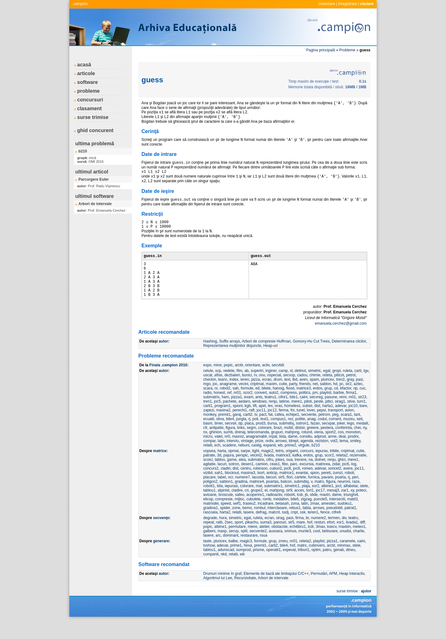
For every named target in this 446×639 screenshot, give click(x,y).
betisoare (329, 548)
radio (207, 410)
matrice (160, 468)
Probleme (347, 50)
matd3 (352, 516)
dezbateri (232, 392)
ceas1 (275, 481)
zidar (336, 481)
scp (218, 388)
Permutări (319, 591)
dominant (230, 553)
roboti (349, 490)
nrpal (273, 454)
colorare (265, 445)
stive (351, 419)
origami (292, 468)
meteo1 (359, 544)
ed (257, 406)
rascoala (210, 530)
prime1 (236, 563)
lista (282, 454)
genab (338, 567)
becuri (271, 494)
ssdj (285, 530)
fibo (285, 481)
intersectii (337, 516)
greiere (312, 445)
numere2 (318, 535)
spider (225, 525)
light (255, 468)
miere (252, 544)
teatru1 (270, 414)
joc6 (345, 481)
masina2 (223, 427)
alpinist (223, 508)
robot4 (289, 512)
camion (262, 481)
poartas (272, 499)
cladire (236, 508)
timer (219, 441)
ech (217, 463)
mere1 (296, 419)
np (355, 406)
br (307, 535)
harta (221, 468)
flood (290, 406)
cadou (302, 392)
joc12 (272, 427)
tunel (301, 427)
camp (283, 388)
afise (218, 392)
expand (269, 463)
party (293, 401)
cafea (279, 432)
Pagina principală (320, 50)
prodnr (353, 454)
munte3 (305, 548)
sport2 (330, 449)
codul (322, 436)
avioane (209, 512)
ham (225, 414)
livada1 (352, 540)
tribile (334, 468)
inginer (270, 388)
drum (277, 397)
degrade (210, 535)
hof (309, 540)
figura (230, 445)
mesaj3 (333, 508)
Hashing (210, 359)
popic (228, 382)
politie (300, 436)
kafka (296, 473)
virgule (303, 463)
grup (328, 406)
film (239, 388)
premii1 (224, 432)
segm (251, 445)
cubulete (253, 516)
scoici (208, 477)
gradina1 (210, 525)
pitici (329, 419)
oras (278, 423)
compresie (223, 516)
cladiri (225, 486)
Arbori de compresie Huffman (266, 359)
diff (362, 540)
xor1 (340, 540)
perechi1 (239, 427)
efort (330, 540)
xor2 (315, 503)
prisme (258, 567)
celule (208, 388)
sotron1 (302, 441)
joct (339, 503)
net (315, 401)
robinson (260, 486)
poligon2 (210, 499)
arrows (281, 458)
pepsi (321, 427)
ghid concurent (95, 130)
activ (265, 382)
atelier (264, 544)
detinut (300, 388)
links (241, 445)
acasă (84, 64)
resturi (319, 540)
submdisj (286, 441)
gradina (241, 499)
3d (219, 473)
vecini (243, 401)
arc (218, 553)
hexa (248, 563)
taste (207, 558)
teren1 (313, 530)
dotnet (320, 477)
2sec (228, 540)
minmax (343, 563)
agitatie (209, 481)
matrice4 (256, 499)
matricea (323, 481)
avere (348, 486)
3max (320, 544)
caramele (347, 558)
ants (259, 414)
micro (207, 454)
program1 (223, 423)
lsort (260, 490)
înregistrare (347, 4)
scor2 (247, 410)
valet (218, 454)
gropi (336, 388)
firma (299, 535)
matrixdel (211, 521)
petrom (324, 432)
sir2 (348, 401)
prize (259, 458)
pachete (229, 419)
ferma (284, 427)
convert (260, 410)
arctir (239, 382)
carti (358, 388)
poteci (361, 508)
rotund (306, 449)
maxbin (344, 544)
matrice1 (286, 490)
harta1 (327, 423)
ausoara (275, 548)
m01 (352, 414)
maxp (221, 548)
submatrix (211, 414)
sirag (280, 535)
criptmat (257, 401)
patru (327, 567)
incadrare (265, 521)
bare (363, 423)
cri (247, 508)
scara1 (346, 432)
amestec (328, 521)
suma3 (266, 540)
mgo (206, 401)
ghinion (215, 449)
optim (316, 567)
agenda (306, 458)
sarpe (245, 468)
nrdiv (269, 458)
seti (360, 436)
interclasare (277, 525)
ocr (230, 494)
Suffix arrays (229, 359)
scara (207, 406)
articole (86, 73)
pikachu (251, 540)
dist (317, 423)
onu (262, 392)
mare (300, 540)
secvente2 (258, 548)
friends (305, 401)
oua (289, 477)
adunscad (226, 567)
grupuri (277, 449)
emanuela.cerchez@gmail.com (341, 341)
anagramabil (256, 454)
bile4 (230, 436)
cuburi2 (275, 486)
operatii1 (273, 567)
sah (235, 406)
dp (240, 441)
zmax (314, 521)
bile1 (293, 414)
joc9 (296, 486)
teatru (353, 535)
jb (306, 512)
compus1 (278, 436)
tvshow (209, 563)
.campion (80, 4)
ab (246, 388)
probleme (88, 91)
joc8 (287, 486)
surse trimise (93, 117)
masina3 (248, 490)
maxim (271, 401)
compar (209, 458)
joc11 (261, 427)
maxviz (238, 454)
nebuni (243, 463)
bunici (247, 392)
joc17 (320, 508)
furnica (313, 494)
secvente (308, 432)
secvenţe (161, 535)
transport (335, 427)
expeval (289, 567)
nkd (223, 571)
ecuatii (208, 436)
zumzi (337, 490)
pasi (359, 397)
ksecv (332, 544)
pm (315, 410)
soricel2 (334, 486)
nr (216, 406)
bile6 (295, 516)
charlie (358, 548)
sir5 (281, 494)
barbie (338, 410)
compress (288, 410)
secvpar (328, 441)
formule (247, 406)
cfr (205, 445)
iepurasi (231, 503)
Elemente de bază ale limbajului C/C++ (276, 591)
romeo (307, 486)
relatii (207, 463)
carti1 (207, 423)
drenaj (240, 449)
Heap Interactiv (351, 591)
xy (352, 508)
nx (205, 449)
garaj (237, 432)
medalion (281, 516)
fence (325, 530)
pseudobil (334, 525)
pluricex (327, 397)
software (87, 82)
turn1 (361, 419)
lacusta (258, 494)
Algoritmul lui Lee (217, 595)
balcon (286, 499)
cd (336, 406)
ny (365, 445)
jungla (241, 436)
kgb (248, 423)
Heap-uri (270, 363)
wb (280, 463)
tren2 (340, 397)
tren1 (207, 419)
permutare (237, 544)
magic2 (267, 468)
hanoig (278, 406)
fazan (315, 441)
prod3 (260, 441)
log (353, 481)
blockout (232, 490)
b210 (82, 151)
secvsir (230, 441)
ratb (219, 540)
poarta (340, 494)
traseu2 (249, 521)
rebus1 (295, 525)
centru (246, 486)
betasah (282, 521)
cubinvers (317, 563)
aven (304, 397)
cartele (300, 494)
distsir (300, 445)
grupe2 (256, 508)
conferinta (343, 445)
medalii (362, 441)
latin (221, 458)
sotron (234, 481)
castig (256, 463)
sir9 (289, 508)
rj (249, 436)
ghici (342, 477)
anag (311, 436)
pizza (255, 397)
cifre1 (282, 414)
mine (218, 382)
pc (341, 401)
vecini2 (256, 473)
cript (294, 530)
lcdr (300, 512)
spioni (237, 423)
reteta (327, 392)
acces (299, 508)
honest (219, 410)
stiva (220, 436)
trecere (300, 477)
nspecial (274, 392)
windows (259, 419)
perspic (242, 473)
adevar (340, 423)
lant (357, 432)
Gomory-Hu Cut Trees (311, 359)
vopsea (209, 468)
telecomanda (258, 449)
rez (290, 436)
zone (236, 525)
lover (311, 427)
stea (242, 477)
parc (293, 481)
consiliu (306, 454)
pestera (327, 445)
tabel (222, 494)
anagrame (228, 401)
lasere (248, 530)
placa (249, 441)
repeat (208, 540)
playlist (326, 410)
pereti (326, 490)
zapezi (208, 427)
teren (245, 397)
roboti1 (209, 503)
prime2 (290, 463)
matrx (319, 499)
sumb (228, 449)
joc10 (353, 423)
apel (262, 423)
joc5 (217, 419)
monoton (353, 449)
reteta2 (342, 473)
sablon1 (226, 499)
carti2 (247, 432)
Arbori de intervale (95, 204)
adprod (320, 454)
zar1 (344, 508)
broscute (226, 512)
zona (295, 521)
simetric (314, 388)
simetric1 (292, 503)
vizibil (207, 490)
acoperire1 (255, 512)
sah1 (219, 490)
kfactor (345, 406)
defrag (261, 530)
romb (267, 516)
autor (163, 359)
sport (239, 540)
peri (355, 494)
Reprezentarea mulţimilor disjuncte (232, 363)
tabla (307, 525)
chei (357, 445)
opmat (233, 468)
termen (334, 535)
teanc (222, 397)
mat (259, 503)
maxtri (325, 512)
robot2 (225, 406)
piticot (339, 392)
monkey (209, 432)
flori (290, 494)
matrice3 (303, 406)
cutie (283, 401)
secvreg (316, 414)
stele (364, 503)
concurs (306, 468)
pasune (331, 414)
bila (220, 503)
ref (229, 410)
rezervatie (358, 473)
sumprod (243, 567)
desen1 (247, 481)
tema (344, 458)
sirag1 (340, 419)
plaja (306, 503)
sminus (290, 548)
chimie (315, 392)
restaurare (249, 553)
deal (342, 454)
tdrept (294, 458)
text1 (264, 436)
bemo (247, 525)
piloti (308, 419)
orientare (252, 382)
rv (255, 392)
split (244, 548)
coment (335, 436)
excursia (307, 481)
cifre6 (336, 530)
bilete (266, 406)
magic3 (246, 558)
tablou (220, 477)
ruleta (347, 388)
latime (284, 419)
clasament (89, 108)
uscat (207, 392)
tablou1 (209, 508)
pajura (228, 473)
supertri (257, 388)
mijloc (239, 516)
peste (318, 419)
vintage (247, 458)
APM (333, 591)
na (311, 477)
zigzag (306, 516)
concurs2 (211, 486)
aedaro (244, 419)
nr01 (237, 410)
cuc (362, 406)
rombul (260, 525)
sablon (325, 401)
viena (318, 449)
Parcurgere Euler (93, 179)
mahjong (292, 449)
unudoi (345, 548)
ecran (266, 397)
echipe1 (292, 432)
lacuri (221, 481)
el (266, 508)
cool (316, 548)
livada (268, 473)
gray (350, 397)
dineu (350, 567)
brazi (278, 445)
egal (326, 388)
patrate (209, 473)
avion (349, 427)
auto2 (274, 410)
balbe (233, 558)
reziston (321, 458)
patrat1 (350, 525)
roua (263, 553)
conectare (326, 4)
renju (273, 419)
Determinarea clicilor (349, 359)
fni (292, 427)
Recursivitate (245, 595)
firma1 (351, 410)
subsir (307, 423)
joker (341, 441)
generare (161, 558)
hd (335, 401)
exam (248, 414)
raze (355, 499)
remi (343, 414)
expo (207, 382)
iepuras (322, 468)
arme (332, 454)
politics (305, 410)
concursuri (90, 99)
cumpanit (211, 571)
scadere (229, 463)
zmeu (283, 558)
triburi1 (304, 567)
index (233, 397)
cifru (269, 477)
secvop (289, 392)
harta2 (225, 530)
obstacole (280, 544)
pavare (327, 494)
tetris (279, 468)
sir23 (362, 414)
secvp (233, 548)
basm (207, 441)
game (231, 477)
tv (255, 432)
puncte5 (320, 516)
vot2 (333, 458)
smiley (355, 458)
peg (335, 432)
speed (225, 521)
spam (314, 397)
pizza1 (236, 414)
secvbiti (278, 382)
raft (251, 427)
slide (314, 512)
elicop (208, 516)
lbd (294, 397)
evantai (302, 490)
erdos (317, 406)
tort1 (310, 508)
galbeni (209, 548)
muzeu (348, 436)
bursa (272, 441)
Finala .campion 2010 (168, 382)
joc (215, 401)
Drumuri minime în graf (222, 591)
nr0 (227, 454)
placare (209, 494)
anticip (271, 490)
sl (291, 388)
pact (262, 432)
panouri (279, 540)
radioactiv (274, 512)
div (344, 535)
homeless (292, 423)
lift (255, 423)
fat (270, 432)
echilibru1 (298, 544)
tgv (366, 388)
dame (292, 454)
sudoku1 (344, 521)
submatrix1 (273, 503)
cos (341, 449)
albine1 (327, 503)
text (287, 397)
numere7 (242, 494)
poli (255, 436)
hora (223, 535)
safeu (239, 512)
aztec (358, 401)
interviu (233, 458)
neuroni (343, 499)
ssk (302, 530)
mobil (288, 445)
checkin (209, 397)
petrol (350, 392)
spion (314, 490)
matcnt (274, 530)
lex (270, 423)
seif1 (237, 521)
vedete (228, 388)
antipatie (216, 445)
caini (304, 414)
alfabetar (350, 503)
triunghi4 (350, 512)
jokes (279, 477)
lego (350, 441)
